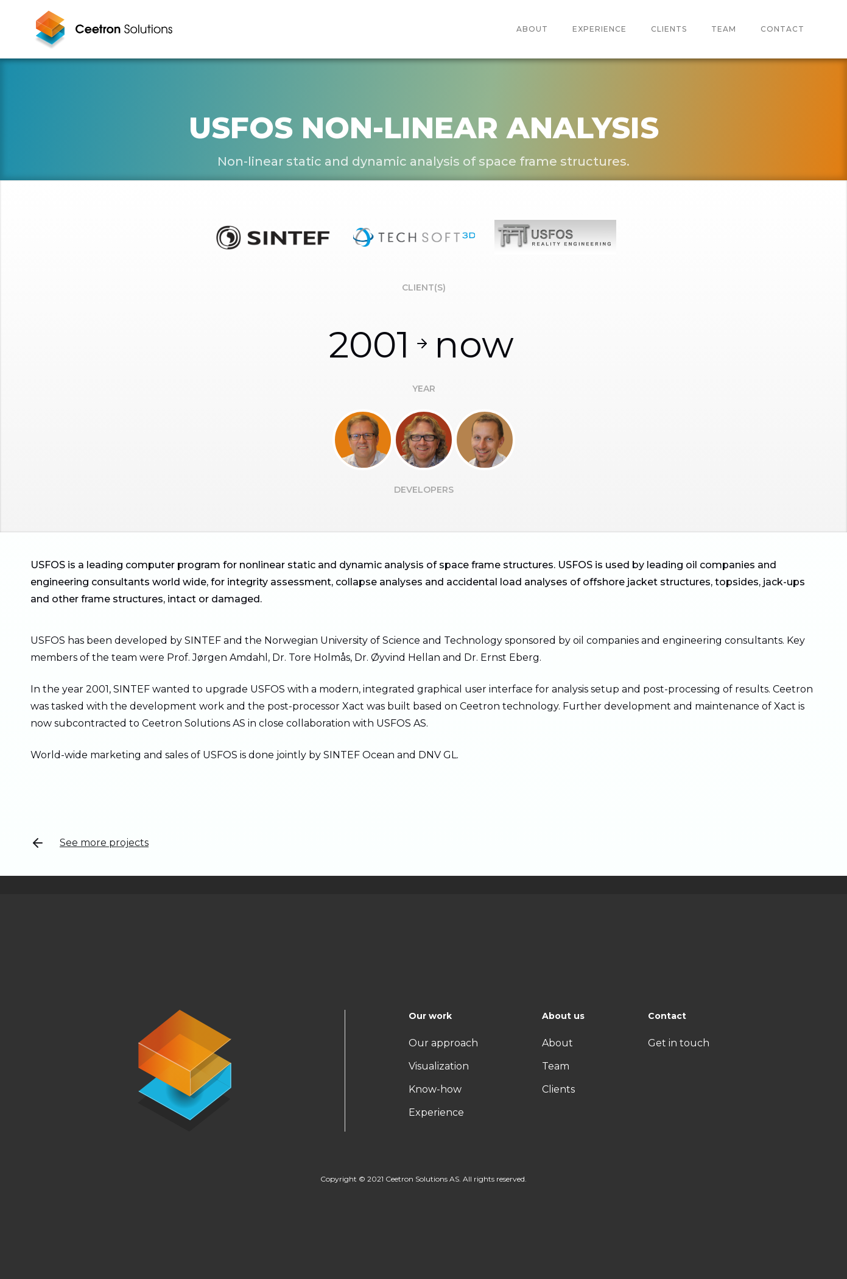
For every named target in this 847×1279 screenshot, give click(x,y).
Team (555, 1066)
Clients (669, 28)
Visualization (439, 1066)
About (532, 28)
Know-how (435, 1089)
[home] (103, 29)
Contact (782, 28)
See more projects (89, 843)
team (723, 28)
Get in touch (678, 1043)
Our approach (443, 1043)
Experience (599, 28)
